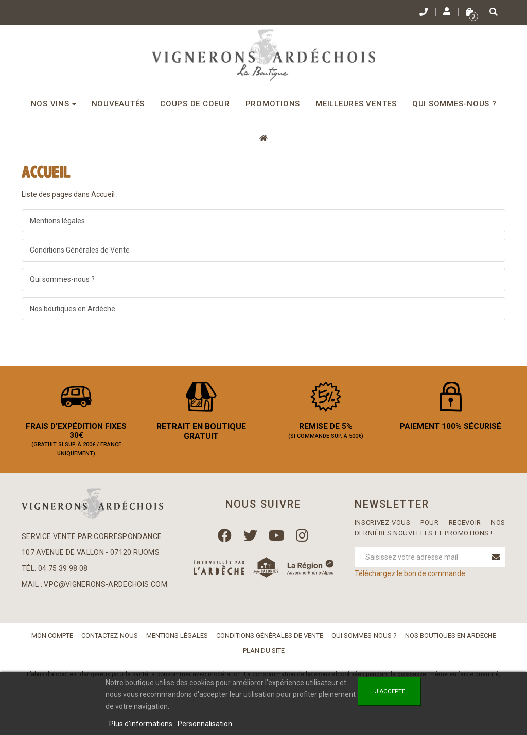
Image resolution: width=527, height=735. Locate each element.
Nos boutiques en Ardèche (72, 308)
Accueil (46, 172)
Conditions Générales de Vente (80, 250)
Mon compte (52, 639)
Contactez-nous (109, 639)
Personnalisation (205, 724)
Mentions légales (57, 221)
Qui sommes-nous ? (62, 279)
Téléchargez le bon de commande (410, 577)
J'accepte (390, 691)
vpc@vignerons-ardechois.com (105, 588)
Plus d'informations (141, 724)
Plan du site (264, 654)
